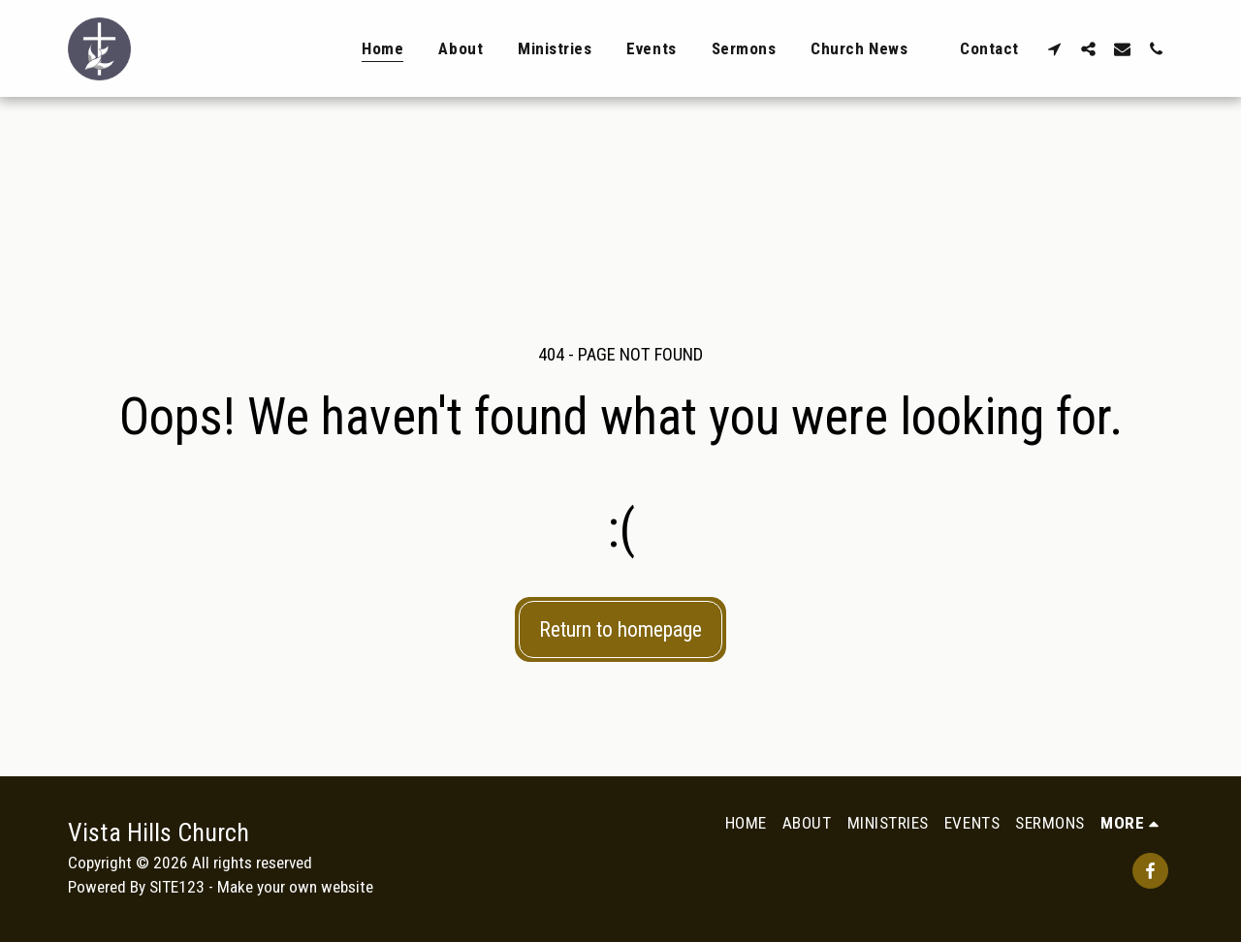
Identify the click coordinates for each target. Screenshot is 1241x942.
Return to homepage (620, 629)
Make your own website (295, 886)
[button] (1054, 48)
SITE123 (177, 886)
